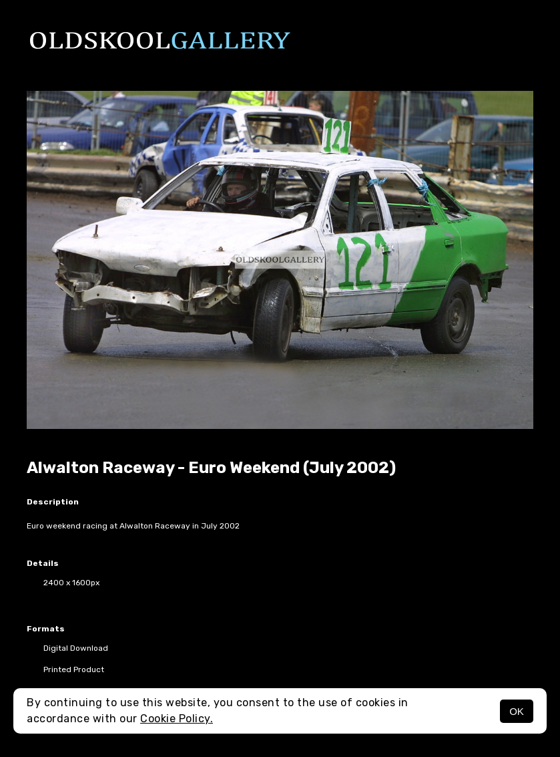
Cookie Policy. (176, 718)
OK (516, 711)
